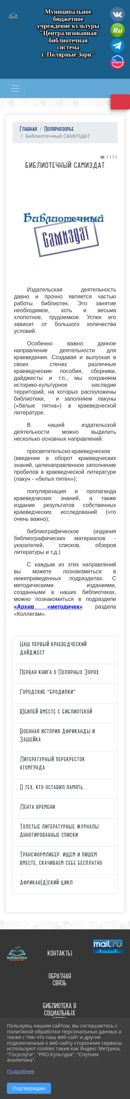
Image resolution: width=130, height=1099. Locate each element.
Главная (27, 129)
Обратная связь (60, 979)
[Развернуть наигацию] (15, 88)
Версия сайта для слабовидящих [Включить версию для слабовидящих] (120, 101)
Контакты (59, 953)
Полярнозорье (59, 129)
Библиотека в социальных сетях (59, 1013)
